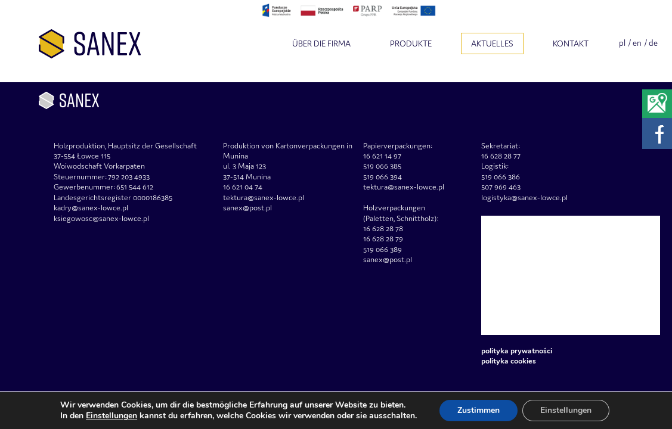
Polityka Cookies (508, 361)
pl (622, 43)
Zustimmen (478, 410)
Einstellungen (111, 416)
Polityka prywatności (516, 351)
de (653, 43)
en (637, 43)
